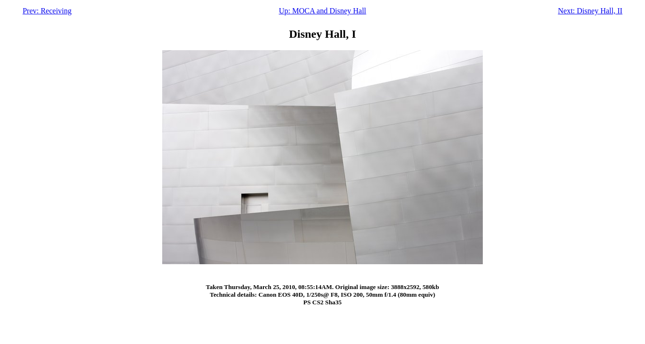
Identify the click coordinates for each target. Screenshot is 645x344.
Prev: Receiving (47, 11)
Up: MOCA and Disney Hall (322, 11)
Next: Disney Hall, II (590, 11)
